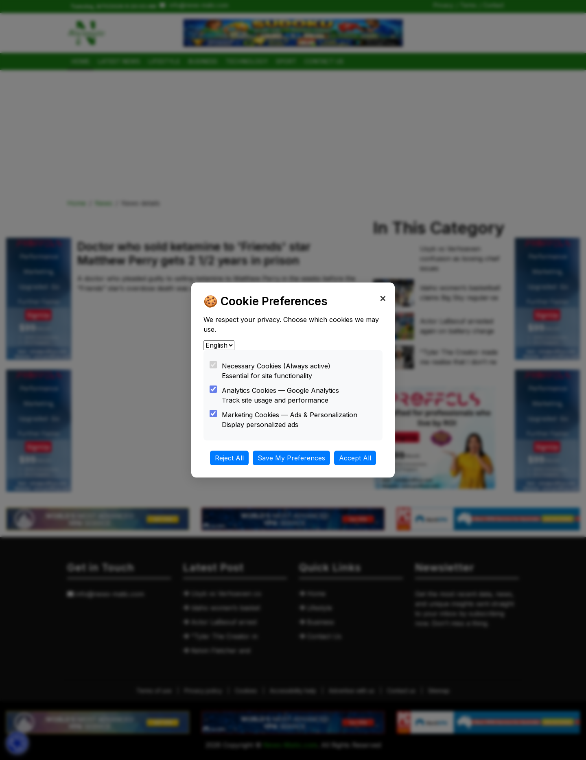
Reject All (229, 458)
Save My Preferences (291, 458)
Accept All (355, 458)
